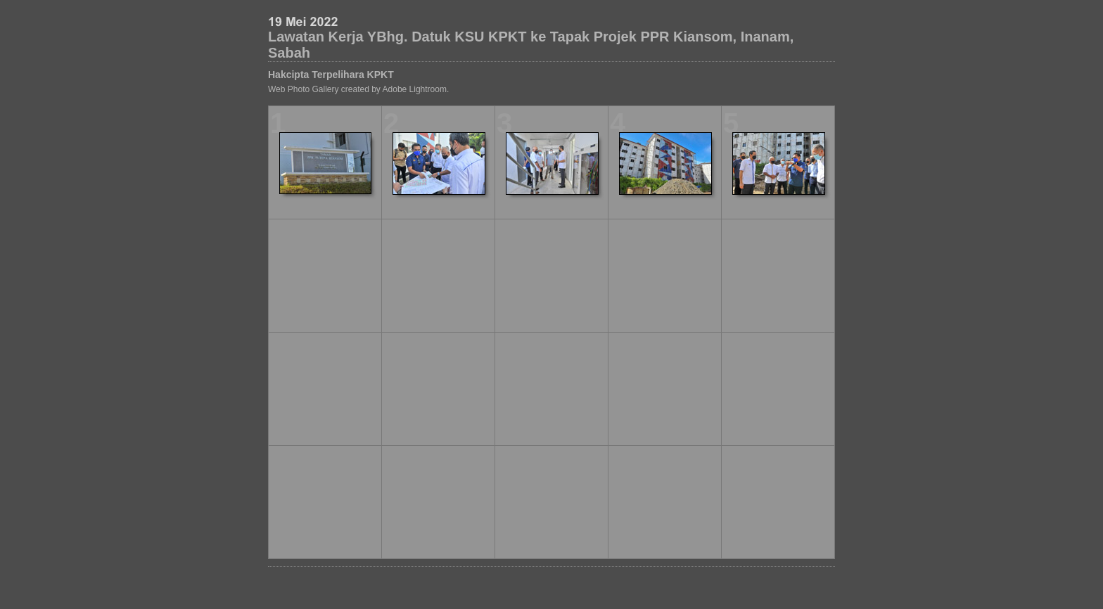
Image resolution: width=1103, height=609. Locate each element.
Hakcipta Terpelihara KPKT (331, 74)
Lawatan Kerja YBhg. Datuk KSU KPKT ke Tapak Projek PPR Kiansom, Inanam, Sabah (530, 44)
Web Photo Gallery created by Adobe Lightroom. (358, 89)
